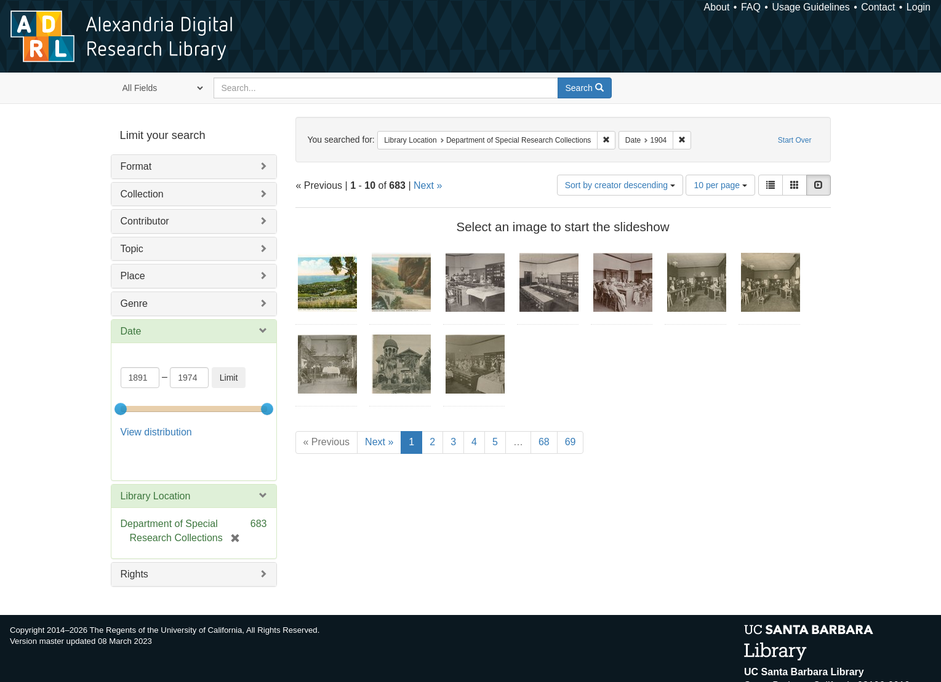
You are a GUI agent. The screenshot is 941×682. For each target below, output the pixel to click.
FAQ (751, 7)
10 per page (720, 185)
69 (570, 442)
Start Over (795, 140)
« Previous (326, 442)
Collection (142, 194)
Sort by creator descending (620, 185)
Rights (134, 574)
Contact (878, 7)
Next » (428, 185)
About (717, 7)
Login (919, 7)
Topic (132, 249)
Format (136, 166)
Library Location (156, 496)
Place (133, 276)
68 (544, 442)
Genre (134, 303)
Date (131, 331)
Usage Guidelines (810, 7)
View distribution (156, 432)
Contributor (145, 221)
